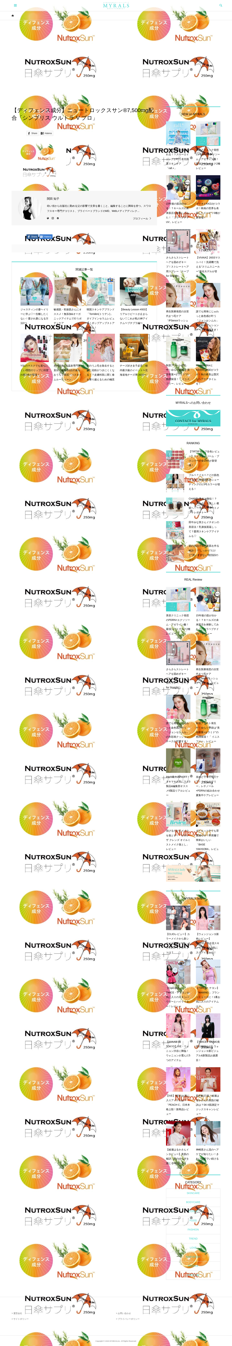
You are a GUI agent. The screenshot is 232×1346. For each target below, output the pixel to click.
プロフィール (140, 218)
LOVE (193, 1247)
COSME (193, 1211)
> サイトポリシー (20, 1319)
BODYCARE (193, 1202)
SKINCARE (193, 1193)
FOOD (193, 1220)
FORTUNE (193, 1275)
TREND (193, 1238)
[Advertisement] (116, 63)
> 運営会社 (17, 1313)
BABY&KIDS (193, 1256)
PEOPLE (193, 1265)
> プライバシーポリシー (128, 1319)
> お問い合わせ (123, 1313)
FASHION (193, 1229)
